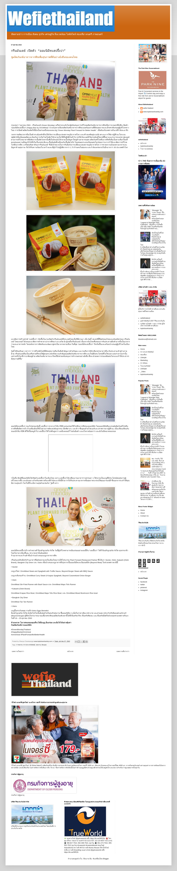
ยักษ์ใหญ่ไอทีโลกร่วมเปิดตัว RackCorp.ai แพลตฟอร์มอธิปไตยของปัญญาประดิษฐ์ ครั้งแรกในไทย (153, 239)
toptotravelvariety (146, 146)
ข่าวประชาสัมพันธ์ (29, 645)
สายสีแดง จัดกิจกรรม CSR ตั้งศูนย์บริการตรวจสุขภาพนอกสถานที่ (158, 484)
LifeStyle (143, 369)
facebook (143, 582)
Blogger (106, 859)
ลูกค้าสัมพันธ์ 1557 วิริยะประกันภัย (152, 321)
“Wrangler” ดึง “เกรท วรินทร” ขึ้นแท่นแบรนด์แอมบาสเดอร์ (159, 213)
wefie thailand (148, 108)
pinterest (143, 587)
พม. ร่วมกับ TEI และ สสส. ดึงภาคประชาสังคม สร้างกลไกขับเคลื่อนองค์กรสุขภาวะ (158, 463)
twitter (142, 585)
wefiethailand (145, 318)
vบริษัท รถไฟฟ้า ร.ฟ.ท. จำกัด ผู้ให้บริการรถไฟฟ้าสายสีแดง (152, 325)
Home (142, 349)
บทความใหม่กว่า (18, 651)
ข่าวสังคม (143, 363)
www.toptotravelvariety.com (153, 112)
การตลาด (19, 645)
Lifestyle (143, 358)
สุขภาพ (38, 645)
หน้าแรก (70, 651)
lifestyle (44, 645)
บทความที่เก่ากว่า (122, 651)
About (142, 513)
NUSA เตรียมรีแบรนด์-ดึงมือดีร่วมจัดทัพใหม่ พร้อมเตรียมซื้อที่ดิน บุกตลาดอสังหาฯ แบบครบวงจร (159, 264)
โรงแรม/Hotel (145, 366)
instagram (144, 590)
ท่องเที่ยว (143, 355)
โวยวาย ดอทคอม (146, 149)
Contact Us (144, 516)
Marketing (144, 360)
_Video (142, 372)
